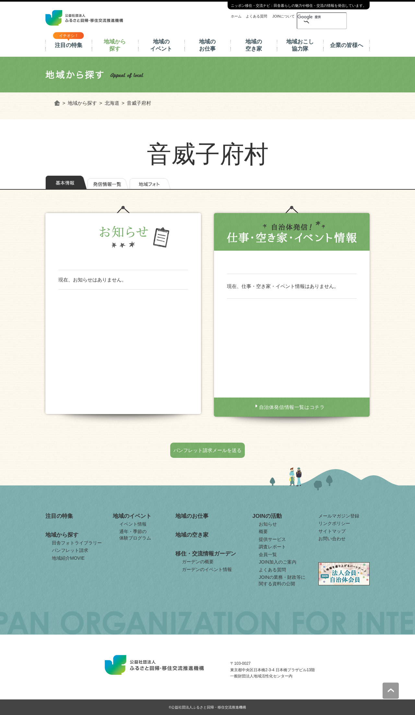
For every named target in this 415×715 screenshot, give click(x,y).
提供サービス (272, 539)
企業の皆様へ (346, 45)
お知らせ (268, 524)
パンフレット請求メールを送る (207, 450)
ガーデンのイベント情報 (207, 569)
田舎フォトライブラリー (77, 542)
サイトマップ (332, 531)
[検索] (310, 17)
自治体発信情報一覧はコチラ (292, 407)
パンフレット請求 (70, 550)
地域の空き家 (253, 45)
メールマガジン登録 (338, 515)
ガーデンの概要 (198, 561)
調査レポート (272, 546)
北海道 (112, 103)
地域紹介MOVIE (68, 558)
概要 (263, 531)
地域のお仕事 (207, 45)
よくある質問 (256, 16)
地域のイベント (161, 45)
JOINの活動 (267, 516)
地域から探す (115, 45)
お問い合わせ (332, 538)
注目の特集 (68, 45)
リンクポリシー (334, 523)
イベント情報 (133, 524)
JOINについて (283, 16)
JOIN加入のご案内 (277, 562)
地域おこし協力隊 (300, 45)
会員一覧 (268, 554)
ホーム (236, 16)
